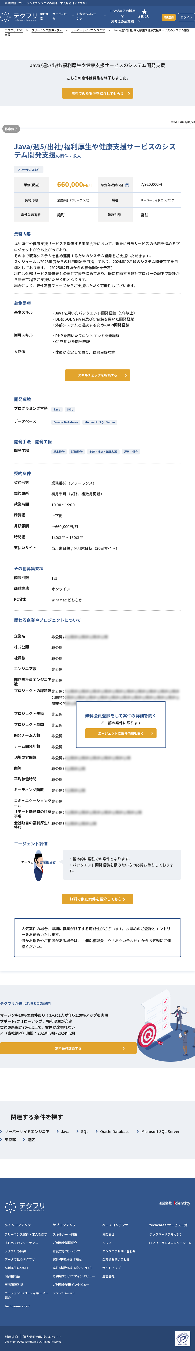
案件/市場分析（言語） (68, 1259)
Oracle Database (65, 428)
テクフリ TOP (14, 30)
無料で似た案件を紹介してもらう (97, 913)
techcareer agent (18, 1306)
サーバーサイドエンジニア (88, 30)
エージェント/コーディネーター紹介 (26, 1295)
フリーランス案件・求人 (47, 30)
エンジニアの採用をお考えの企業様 (120, 16)
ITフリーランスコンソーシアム (170, 1242)
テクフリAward (63, 1293)
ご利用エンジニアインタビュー (74, 1276)
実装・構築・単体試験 (102, 457)
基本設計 (59, 457)
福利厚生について (17, 1267)
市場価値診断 (14, 1284)
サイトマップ (111, 1267)
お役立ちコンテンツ (66, 1251)
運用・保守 (130, 457)
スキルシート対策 (65, 1234)
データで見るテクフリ (20, 1259)
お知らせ (108, 1234)
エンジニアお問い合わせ (119, 1251)
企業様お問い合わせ (116, 1259)
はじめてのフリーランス (21, 1242)
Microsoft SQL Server (99, 428)
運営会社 (108, 1276)
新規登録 (167, 17)
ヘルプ (106, 1242)
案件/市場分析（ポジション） (73, 1267)
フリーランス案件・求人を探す (26, 1234)
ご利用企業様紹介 (65, 1242)
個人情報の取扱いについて (42, 1336)
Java (56, 415)
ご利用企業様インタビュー (71, 1284)
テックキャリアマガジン (166, 1234)
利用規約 (11, 1336)
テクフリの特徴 (15, 1251)
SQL (69, 415)
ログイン (186, 17)
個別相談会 (12, 1276)
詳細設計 (76, 457)
